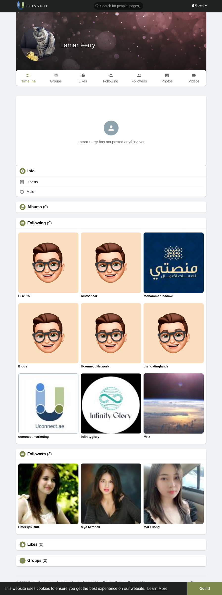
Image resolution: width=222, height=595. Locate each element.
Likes (32, 544)
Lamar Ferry (78, 45)
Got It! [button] (204, 589)
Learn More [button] (157, 588)
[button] (118, 5)
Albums (34, 207)
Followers (36, 454)
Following (36, 223)
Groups (34, 561)
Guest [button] (199, 5)
